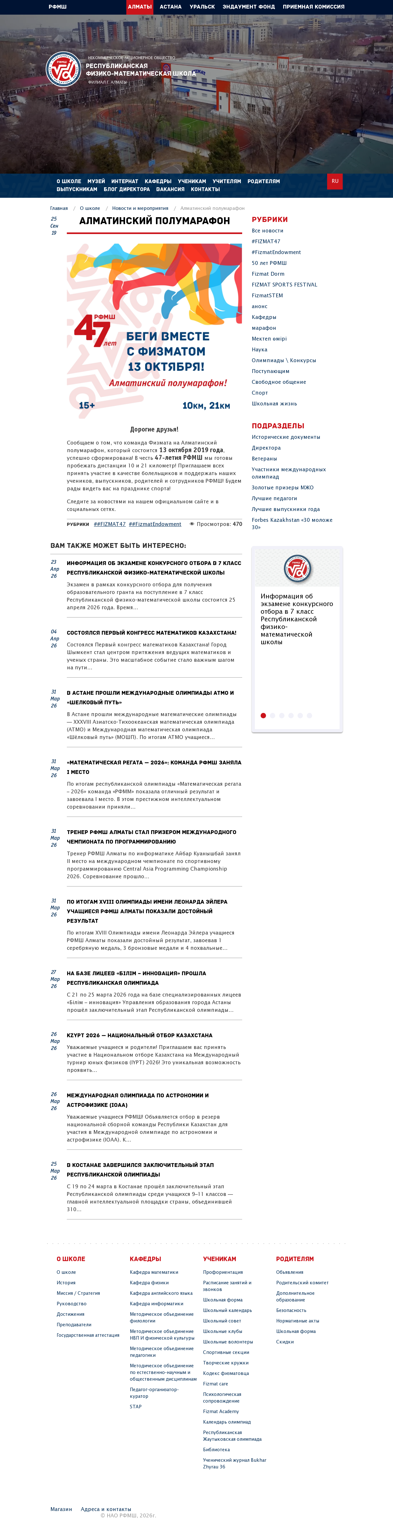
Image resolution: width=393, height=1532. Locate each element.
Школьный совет (222, 1321)
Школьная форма (222, 1300)
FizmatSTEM (267, 295)
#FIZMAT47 (266, 241)
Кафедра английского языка (161, 1293)
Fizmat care (215, 1384)
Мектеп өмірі (269, 339)
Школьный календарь (227, 1310)
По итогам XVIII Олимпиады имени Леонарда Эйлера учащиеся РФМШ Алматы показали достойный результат (147, 911)
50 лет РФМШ (269, 263)
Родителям (264, 181)
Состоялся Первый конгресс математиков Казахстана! (152, 633)
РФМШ (63, 70)
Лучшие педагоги (274, 498)
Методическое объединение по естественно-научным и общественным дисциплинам (163, 1373)
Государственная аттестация (88, 1335)
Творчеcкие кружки (226, 1363)
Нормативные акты (297, 1321)
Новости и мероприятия (140, 208)
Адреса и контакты (106, 1509)
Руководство (72, 1304)
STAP (136, 1407)
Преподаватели (74, 1325)
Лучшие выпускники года (286, 509)
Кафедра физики (149, 1283)
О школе (90, 208)
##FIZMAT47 (110, 524)
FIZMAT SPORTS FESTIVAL (284, 285)
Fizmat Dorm (268, 274)
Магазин (61, 1509)
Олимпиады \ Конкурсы (284, 360)
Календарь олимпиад (227, 1422)
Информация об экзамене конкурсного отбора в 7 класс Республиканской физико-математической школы (297, 619)
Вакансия (170, 189)
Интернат (124, 181)
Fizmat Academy (221, 1412)
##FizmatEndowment (155, 524)
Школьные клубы (222, 1331)
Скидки (285, 1342)
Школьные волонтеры (228, 1342)
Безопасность (291, 1310)
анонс (259, 306)
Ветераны (264, 459)
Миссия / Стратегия (78, 1293)
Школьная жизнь (274, 404)
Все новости (268, 231)
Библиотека (216, 1450)
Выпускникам (77, 189)
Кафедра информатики (156, 1304)
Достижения (70, 1314)
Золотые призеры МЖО (283, 488)
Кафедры (264, 317)
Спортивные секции (226, 1352)
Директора (266, 448)
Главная (59, 208)
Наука (259, 350)
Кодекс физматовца (226, 1373)
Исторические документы (286, 437)
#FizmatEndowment (276, 252)
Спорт (260, 393)
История (66, 1283)
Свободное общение (279, 382)
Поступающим (271, 371)
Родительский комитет (302, 1283)
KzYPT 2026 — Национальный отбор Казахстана (140, 1036)
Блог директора (127, 189)
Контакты (205, 189)
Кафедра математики (154, 1272)
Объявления (289, 1272)
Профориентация (223, 1272)
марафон (264, 328)
